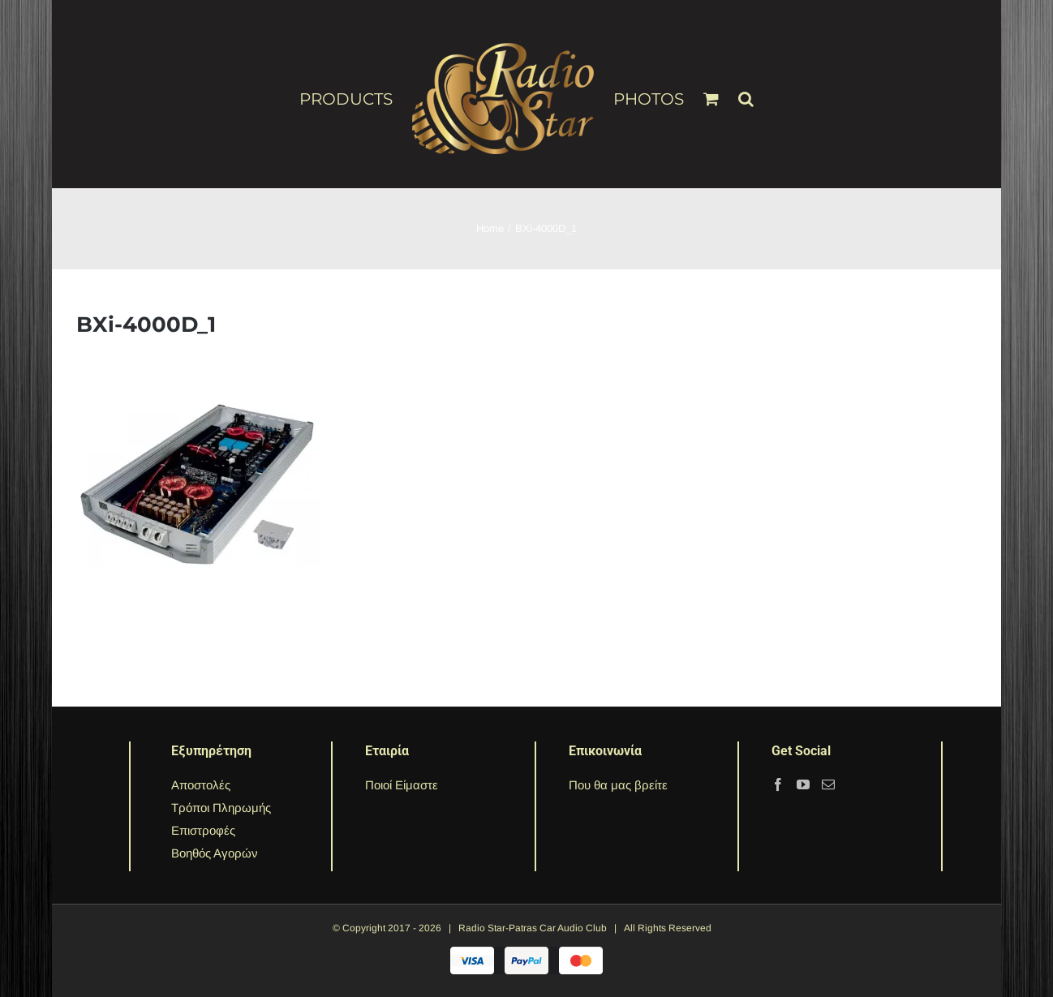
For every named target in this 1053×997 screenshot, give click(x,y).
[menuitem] (355, 98)
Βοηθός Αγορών (214, 853)
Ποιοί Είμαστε (401, 785)
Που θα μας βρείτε (618, 785)
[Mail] (828, 784)
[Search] (746, 91)
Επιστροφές (203, 830)
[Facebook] (777, 784)
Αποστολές (200, 785)
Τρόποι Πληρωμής (221, 807)
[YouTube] (803, 784)
